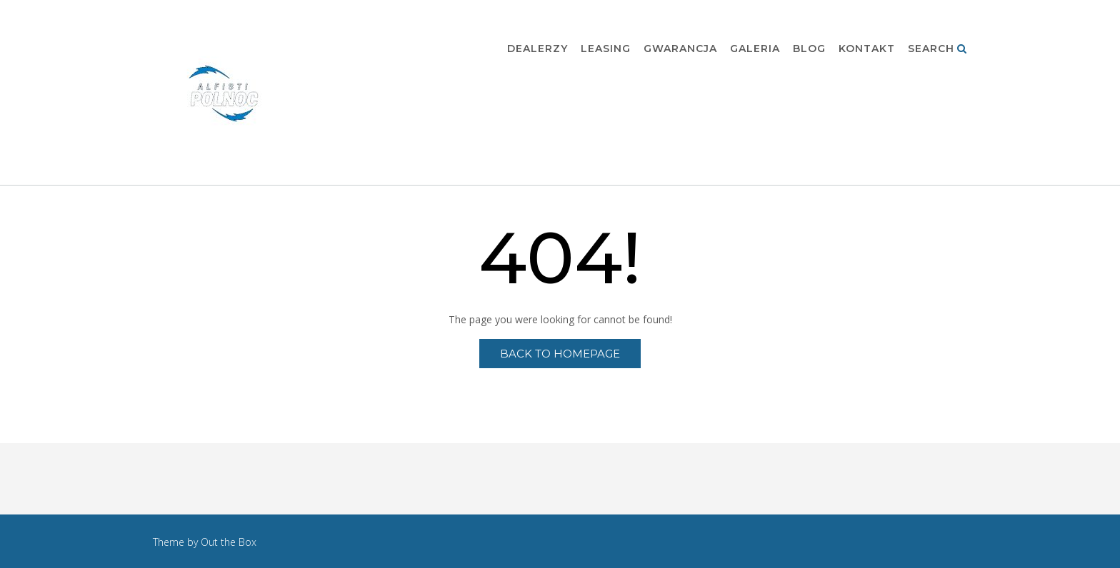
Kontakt (867, 49)
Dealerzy (537, 49)
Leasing (606, 49)
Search (937, 49)
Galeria (755, 49)
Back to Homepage (560, 353)
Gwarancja (680, 49)
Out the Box (228, 542)
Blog (809, 49)
